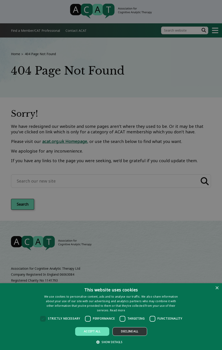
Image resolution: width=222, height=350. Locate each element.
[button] (111, 342)
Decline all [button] (129, 331)
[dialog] (111, 316)
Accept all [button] (92, 331)
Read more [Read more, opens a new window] (117, 310)
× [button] (217, 288)
